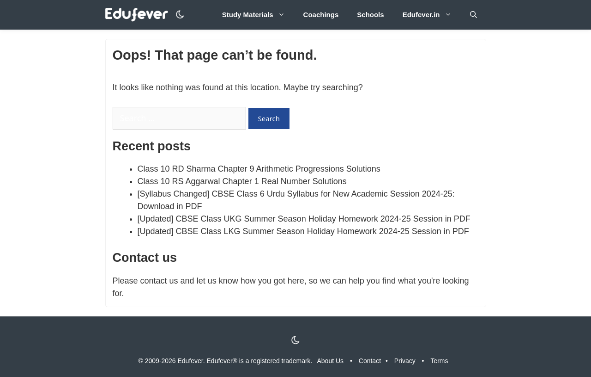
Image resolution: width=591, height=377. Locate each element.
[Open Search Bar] (473, 15)
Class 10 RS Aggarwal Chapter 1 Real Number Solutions (242, 181)
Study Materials (258, 15)
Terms (439, 361)
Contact (370, 361)
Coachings (321, 15)
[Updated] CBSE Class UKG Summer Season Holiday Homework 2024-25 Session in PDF (304, 218)
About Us (330, 361)
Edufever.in (432, 15)
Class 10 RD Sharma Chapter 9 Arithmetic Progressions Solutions (259, 168)
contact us (159, 280)
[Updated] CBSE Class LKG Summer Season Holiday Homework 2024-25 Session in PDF (303, 231)
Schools (370, 15)
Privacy (405, 361)
